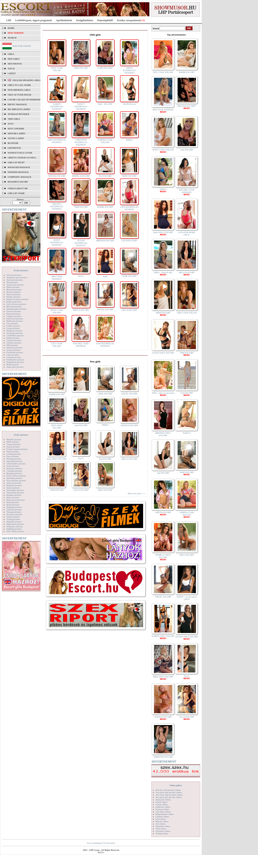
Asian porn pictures (15, 284)
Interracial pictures (14, 318)
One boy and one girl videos (168, 790)
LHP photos (14, 148)
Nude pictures (12, 451)
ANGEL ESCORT (105, 309)
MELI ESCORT (105, 490)
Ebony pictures (13, 446)
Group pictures (13, 328)
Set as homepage (94, 843)
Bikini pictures (13, 287)
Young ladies (16, 138)
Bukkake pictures (14, 485)
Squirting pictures (14, 461)
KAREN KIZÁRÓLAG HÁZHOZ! (56, 106)
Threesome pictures (15, 492)
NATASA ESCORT (57, 176)
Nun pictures (12, 282)
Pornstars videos (163, 826)
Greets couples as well (22, 157)
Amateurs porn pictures (16, 277)
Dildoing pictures (14, 529)
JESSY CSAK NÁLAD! (57, 311)
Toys (11, 123)
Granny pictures (13, 444)
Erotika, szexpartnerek (129, 20)
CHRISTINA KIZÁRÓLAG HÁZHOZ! (81, 142)
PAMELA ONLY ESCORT (163, 557)
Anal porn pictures (14, 280)
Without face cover (20, 152)
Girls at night (16, 162)
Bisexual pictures (14, 289)
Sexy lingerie (16, 128)
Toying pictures (13, 519)
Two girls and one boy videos (169, 797)
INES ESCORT (81, 68)
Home (11, 28)
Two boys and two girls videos (169, 795)
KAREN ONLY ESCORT (163, 637)
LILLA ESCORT (129, 310)
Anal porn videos (163, 799)
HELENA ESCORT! (187, 107)
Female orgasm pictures (17, 449)
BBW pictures (12, 442)
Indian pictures (13, 338)
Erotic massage (17, 104)
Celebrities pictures (15, 335)
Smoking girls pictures (16, 309)
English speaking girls (26, 80)
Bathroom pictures (14, 321)
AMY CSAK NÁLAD (56, 69)
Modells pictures (13, 439)
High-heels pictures (15, 524)
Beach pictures (13, 504)
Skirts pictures (12, 497)
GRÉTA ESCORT (163, 513)
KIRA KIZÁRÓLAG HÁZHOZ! (56, 141)
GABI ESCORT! (105, 68)
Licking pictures (13, 454)
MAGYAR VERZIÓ (22, 46)
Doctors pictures (13, 311)
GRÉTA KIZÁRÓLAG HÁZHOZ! (129, 70)
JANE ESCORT (129, 276)
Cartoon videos (162, 809)
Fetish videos (161, 802)
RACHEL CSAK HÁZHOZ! (81, 344)
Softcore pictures (14, 483)
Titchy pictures (13, 517)
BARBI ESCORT (105, 207)
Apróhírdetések (64, 20)
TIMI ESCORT (81, 207)
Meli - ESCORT (105, 104)
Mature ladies (16, 133)
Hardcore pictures (14, 330)
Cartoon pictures (13, 340)
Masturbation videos (165, 814)
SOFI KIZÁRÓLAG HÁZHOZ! (105, 344)
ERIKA (129, 140)
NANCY (187, 433)
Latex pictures (12, 355)
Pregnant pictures (14, 507)
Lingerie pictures (14, 316)
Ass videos (160, 824)
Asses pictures (12, 466)
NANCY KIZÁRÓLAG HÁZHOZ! (81, 106)
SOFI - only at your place (163, 394)
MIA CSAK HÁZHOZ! (57, 277)
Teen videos (161, 828)
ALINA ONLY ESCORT (163, 353)
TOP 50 (11, 68)
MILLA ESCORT (81, 310)
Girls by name (16, 193)
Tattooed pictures (14, 509)
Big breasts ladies (19, 109)
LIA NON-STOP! (129, 240)
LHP (8, 20)
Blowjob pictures (14, 306)
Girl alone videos (163, 811)
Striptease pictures (14, 526)
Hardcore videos (163, 807)
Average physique (18, 114)
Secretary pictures (14, 514)
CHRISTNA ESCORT (163, 757)
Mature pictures (13, 313)
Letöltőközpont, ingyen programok (33, 20)
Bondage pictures (14, 473)
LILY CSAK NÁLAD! (56, 344)
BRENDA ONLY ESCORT (163, 434)
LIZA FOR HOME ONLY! (186, 233)
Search (12, 37)
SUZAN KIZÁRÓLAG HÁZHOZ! (81, 243)
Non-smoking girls (19, 90)
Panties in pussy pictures (17, 299)
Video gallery (176, 785)
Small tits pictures (14, 347)
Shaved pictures (13, 294)
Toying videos (162, 833)
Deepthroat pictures (15, 362)
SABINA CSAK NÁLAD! (105, 141)
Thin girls (14, 119)
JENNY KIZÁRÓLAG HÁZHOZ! (56, 242)
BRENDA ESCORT (105, 240)
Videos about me (18, 188)
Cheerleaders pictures (16, 463)
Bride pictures (12, 364)
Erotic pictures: (21, 270)
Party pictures (12, 456)
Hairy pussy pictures (15, 500)
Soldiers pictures (13, 342)
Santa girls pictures (14, 367)
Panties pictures (13, 297)
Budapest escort (18, 182)
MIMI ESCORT (129, 176)
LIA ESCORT (187, 394)
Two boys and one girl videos (169, 792)
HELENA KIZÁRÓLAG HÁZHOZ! (56, 206)
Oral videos (161, 819)
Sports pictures (13, 488)
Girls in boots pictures (16, 304)
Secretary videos (163, 831)
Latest (12, 73)
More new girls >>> (137, 493)
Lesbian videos (162, 816)
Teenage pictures (13, 512)
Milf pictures (12, 345)
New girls (14, 59)
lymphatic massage (19, 177)
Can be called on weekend (24, 99)
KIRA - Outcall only (163, 273)
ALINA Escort (129, 104)
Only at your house (19, 94)
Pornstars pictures (14, 468)
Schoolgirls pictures (15, 490)
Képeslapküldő (105, 20)
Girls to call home (19, 85)
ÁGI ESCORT (105, 176)
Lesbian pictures (13, 357)
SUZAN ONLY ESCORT (186, 637)
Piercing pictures (13, 459)
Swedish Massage (18, 172)
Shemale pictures (14, 521)
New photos (15, 63)
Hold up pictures (13, 301)
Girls (11, 54)
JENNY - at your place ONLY (187, 598)
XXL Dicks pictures (15, 531)
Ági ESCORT (105, 459)
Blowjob (13, 143)
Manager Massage (19, 167)
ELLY (81, 276)
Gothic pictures (13, 326)
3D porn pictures (13, 275)
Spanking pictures (14, 478)
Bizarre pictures (13, 292)
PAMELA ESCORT (81, 176)
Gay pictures (12, 323)
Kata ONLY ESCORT (57, 459)
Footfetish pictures (14, 352)
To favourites (109, 843)
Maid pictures (12, 502)
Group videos (162, 804)
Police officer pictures (16, 475)
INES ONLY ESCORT (57, 426)
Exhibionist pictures (15, 359)
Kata (105, 276)
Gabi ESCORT (81, 425)
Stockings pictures (14, 333)
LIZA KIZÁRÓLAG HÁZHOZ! (129, 208)
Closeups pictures (14, 471)
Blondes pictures (13, 495)
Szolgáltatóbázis (84, 20)
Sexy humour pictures (16, 480)
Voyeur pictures (13, 350)
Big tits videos (162, 821)
